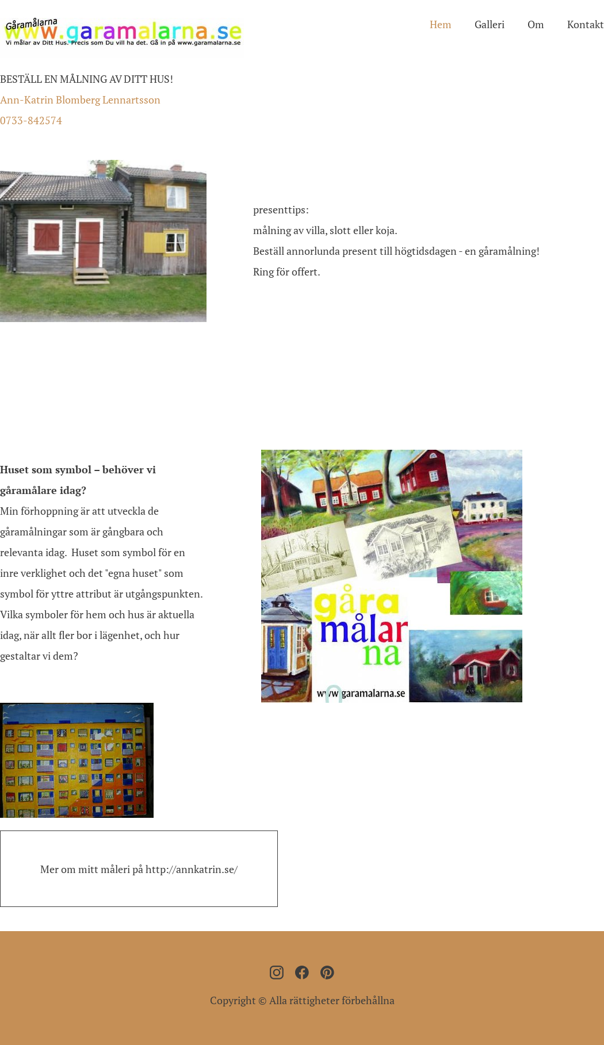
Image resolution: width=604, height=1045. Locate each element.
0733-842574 (31, 120)
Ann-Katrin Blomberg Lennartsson (80, 99)
